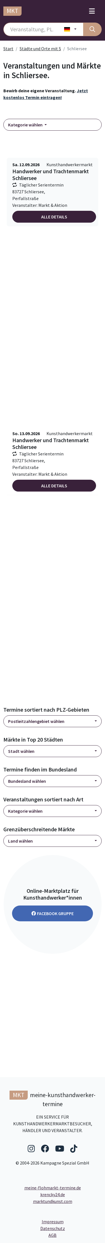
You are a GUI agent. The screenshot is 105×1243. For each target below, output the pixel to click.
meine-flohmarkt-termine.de (52, 1188)
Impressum (72, 1221)
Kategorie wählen (25, 125)
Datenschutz (71, 1228)
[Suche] (92, 29)
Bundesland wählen (27, 781)
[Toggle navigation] (92, 11)
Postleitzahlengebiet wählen (36, 721)
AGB (75, 1235)
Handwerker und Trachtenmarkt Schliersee (50, 174)
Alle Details (54, 217)
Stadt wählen (21, 751)
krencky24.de (52, 1194)
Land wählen (20, 841)
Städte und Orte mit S (40, 48)
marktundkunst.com (52, 1201)
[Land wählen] (70, 29)
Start (8, 48)
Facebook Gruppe (52, 913)
